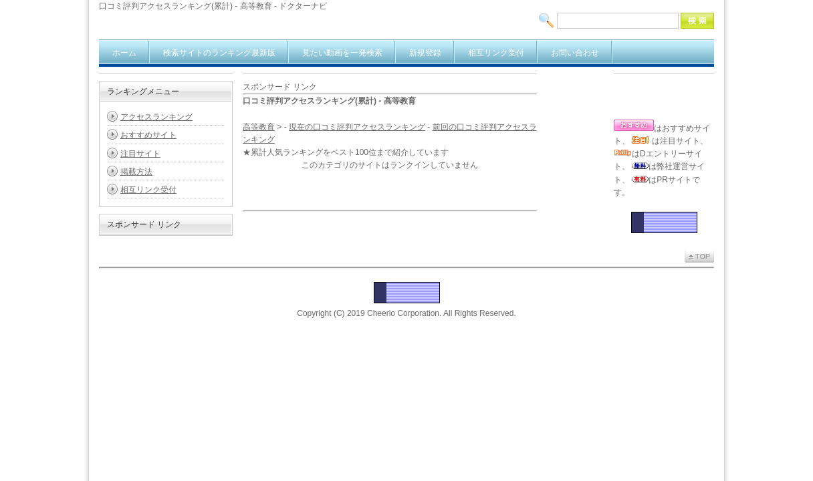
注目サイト (140, 153)
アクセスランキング (156, 117)
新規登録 (425, 52)
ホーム (124, 52)
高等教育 (259, 127)
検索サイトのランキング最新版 (219, 52)
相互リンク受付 (496, 52)
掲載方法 (136, 171)
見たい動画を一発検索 (342, 52)
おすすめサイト (148, 135)
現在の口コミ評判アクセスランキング (357, 127)
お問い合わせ (575, 52)
